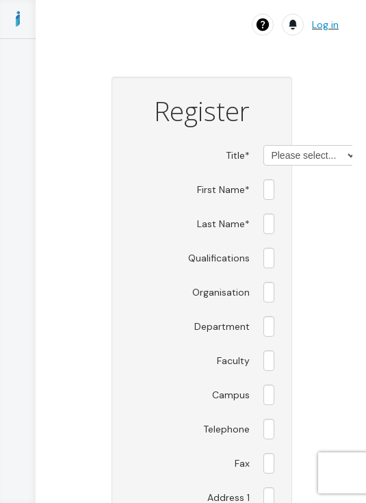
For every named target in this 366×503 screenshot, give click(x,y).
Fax (242, 463)
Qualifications (219, 258)
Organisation (221, 292)
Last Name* (223, 224)
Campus (231, 395)
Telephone (226, 429)
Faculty (233, 360)
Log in (325, 24)
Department (222, 326)
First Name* (223, 189)
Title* (238, 155)
